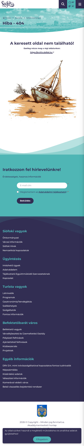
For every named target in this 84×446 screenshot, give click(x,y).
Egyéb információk (18, 359)
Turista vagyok (15, 287)
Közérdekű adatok (13, 374)
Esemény (18, 18)
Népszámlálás (10, 370)
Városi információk (13, 242)
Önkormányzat (11, 237)
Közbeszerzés (10, 346)
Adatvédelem (10, 269)
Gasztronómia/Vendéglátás (17, 301)
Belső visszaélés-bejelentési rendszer (22, 386)
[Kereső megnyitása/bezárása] (63, 4)
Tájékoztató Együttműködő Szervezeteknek (26, 274)
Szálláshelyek (10, 306)
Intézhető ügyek (11, 265)
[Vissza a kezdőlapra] (8, 4)
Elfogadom (42, 439)
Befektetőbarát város (20, 323)
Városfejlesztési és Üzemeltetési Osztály (24, 333)
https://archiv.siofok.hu (42, 52)
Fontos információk (13, 314)
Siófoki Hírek (9, 246)
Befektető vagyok (12, 329)
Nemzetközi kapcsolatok (16, 250)
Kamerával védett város (15, 382)
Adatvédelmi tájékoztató (52, 192)
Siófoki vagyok (15, 231)
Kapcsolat (8, 278)
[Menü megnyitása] (80, 4)
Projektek (8, 350)
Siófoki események (33, 18)
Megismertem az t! (43, 192)
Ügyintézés (12, 259)
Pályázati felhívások (13, 338)
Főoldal (7, 18)
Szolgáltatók (9, 310)
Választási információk (14, 378)
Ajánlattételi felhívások (15, 342)
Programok (9, 297)
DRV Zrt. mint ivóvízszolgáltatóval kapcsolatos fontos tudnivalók (37, 365)
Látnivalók (8, 293)
